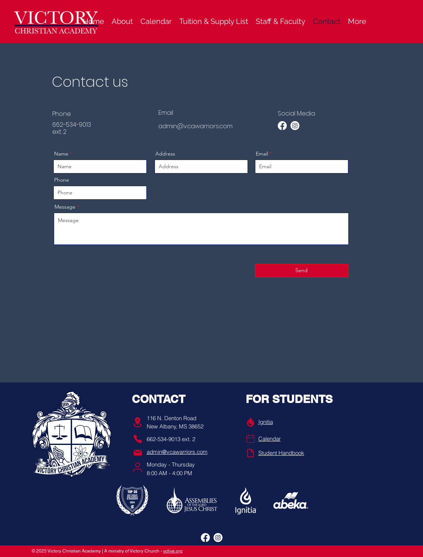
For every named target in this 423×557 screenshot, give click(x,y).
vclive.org (173, 551)
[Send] (301, 270)
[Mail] (138, 453)
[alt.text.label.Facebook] (282, 125)
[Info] (250, 422)
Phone (61, 179)
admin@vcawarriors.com (195, 126)
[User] (137, 467)
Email (262, 153)
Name (61, 153)
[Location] (138, 422)
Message (65, 206)
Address (165, 153)
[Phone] (138, 439)
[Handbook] (250, 453)
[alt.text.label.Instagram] (294, 125)
